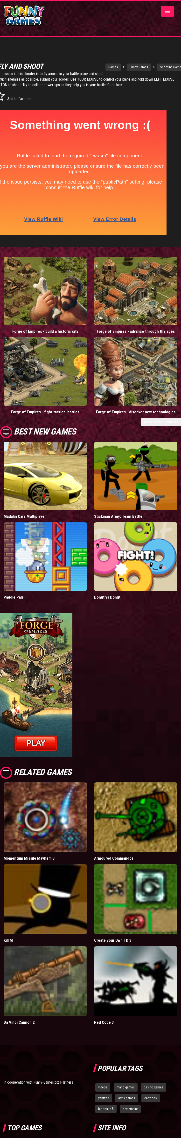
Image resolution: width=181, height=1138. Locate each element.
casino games (153, 1087)
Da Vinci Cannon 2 (19, 1022)
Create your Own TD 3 (113, 940)
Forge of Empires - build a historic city (45, 331)
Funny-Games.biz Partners (53, 1082)
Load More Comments (161, 422)
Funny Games (129, 67)
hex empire (130, 1109)
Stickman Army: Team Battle (118, 516)
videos (102, 1087)
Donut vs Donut (107, 597)
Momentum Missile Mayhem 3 (29, 858)
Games (103, 67)
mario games (126, 1087)
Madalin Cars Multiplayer (25, 516)
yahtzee (103, 1098)
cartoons (150, 1098)
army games (126, 1098)
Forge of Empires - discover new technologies (135, 411)
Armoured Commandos (113, 858)
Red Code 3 (104, 1022)
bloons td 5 (106, 1109)
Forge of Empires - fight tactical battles (45, 411)
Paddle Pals (14, 597)
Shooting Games (161, 67)
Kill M (8, 940)
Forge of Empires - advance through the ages (136, 331)
